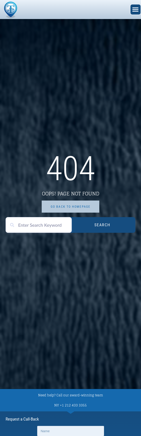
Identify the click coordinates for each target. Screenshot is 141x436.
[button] (135, 9)
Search (102, 224)
